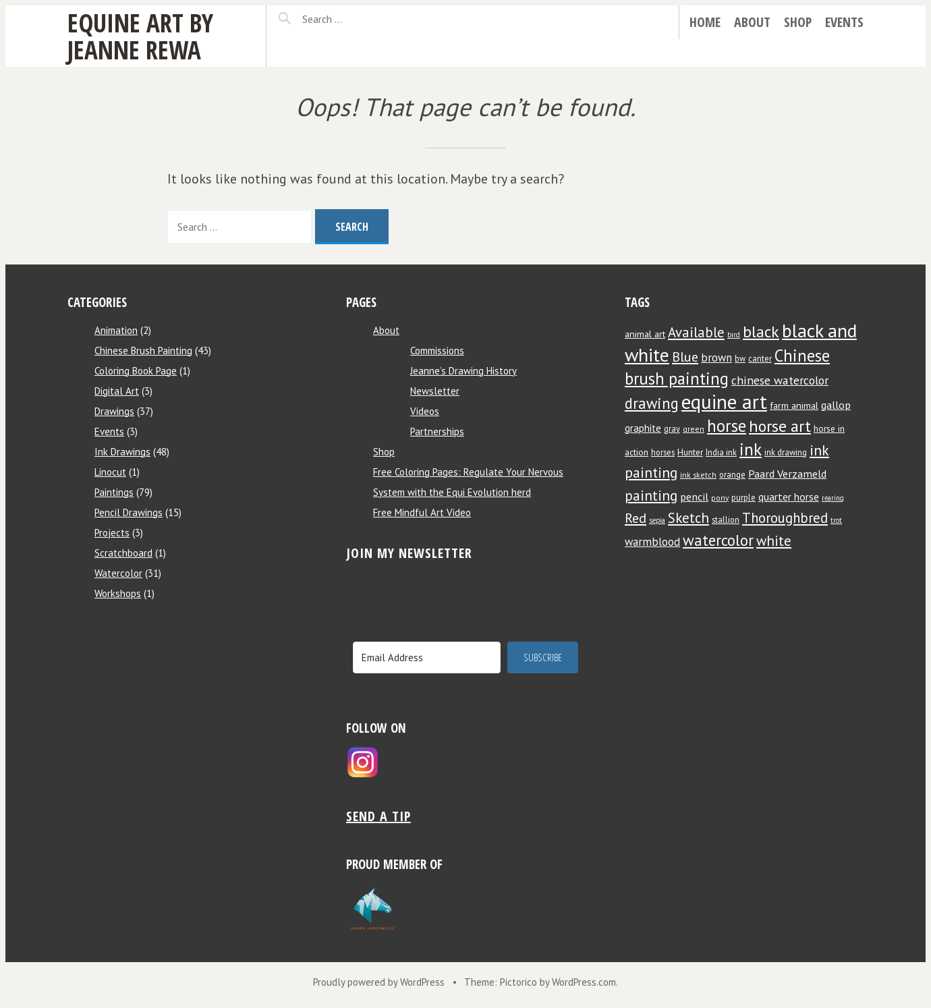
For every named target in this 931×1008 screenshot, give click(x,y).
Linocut (110, 472)
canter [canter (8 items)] (760, 358)
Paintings (114, 492)
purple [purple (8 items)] (743, 497)
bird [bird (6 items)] (733, 334)
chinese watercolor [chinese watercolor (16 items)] (779, 380)
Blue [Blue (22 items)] (685, 356)
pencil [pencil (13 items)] (694, 496)
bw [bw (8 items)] (740, 358)
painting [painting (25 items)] (651, 495)
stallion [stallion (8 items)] (725, 519)
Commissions (437, 350)
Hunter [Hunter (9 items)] (690, 452)
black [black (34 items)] (761, 331)
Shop (798, 22)
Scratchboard (123, 553)
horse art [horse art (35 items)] (780, 426)
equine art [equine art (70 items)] (724, 401)
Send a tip (378, 816)
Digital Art (116, 391)
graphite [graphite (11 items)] (643, 428)
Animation (116, 330)
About (752, 22)
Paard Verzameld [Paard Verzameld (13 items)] (787, 473)
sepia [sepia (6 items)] (657, 520)
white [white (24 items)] (773, 541)
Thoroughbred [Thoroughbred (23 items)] (785, 518)
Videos (424, 411)
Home (705, 22)
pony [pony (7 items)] (720, 498)
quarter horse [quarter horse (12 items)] (788, 496)
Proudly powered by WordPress (379, 982)
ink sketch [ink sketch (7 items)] (698, 475)
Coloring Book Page (135, 370)
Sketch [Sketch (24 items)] (688, 518)
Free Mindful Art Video (422, 512)
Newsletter (434, 391)
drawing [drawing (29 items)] (652, 403)
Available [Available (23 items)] (696, 332)
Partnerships (437, 431)
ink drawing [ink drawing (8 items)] (785, 452)
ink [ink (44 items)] (750, 449)
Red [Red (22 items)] (635, 518)
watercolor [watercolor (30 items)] (718, 540)
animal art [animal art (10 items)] (645, 334)
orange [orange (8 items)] (732, 474)
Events (844, 22)
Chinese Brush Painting (143, 350)
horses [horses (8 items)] (663, 452)
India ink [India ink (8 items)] (721, 452)
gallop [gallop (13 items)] (836, 404)
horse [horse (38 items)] (726, 426)
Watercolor (118, 573)
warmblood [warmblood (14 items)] (652, 541)
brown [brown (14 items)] (716, 357)
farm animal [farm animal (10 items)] (794, 405)
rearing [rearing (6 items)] (833, 498)
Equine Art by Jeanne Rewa (140, 36)
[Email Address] (427, 657)
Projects (112, 532)
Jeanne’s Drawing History (463, 370)
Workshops (117, 593)
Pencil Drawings (128, 512)
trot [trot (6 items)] (836, 520)
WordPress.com (584, 982)
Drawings (114, 411)
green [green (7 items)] (693, 429)
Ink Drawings (122, 451)
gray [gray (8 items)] (672, 428)
